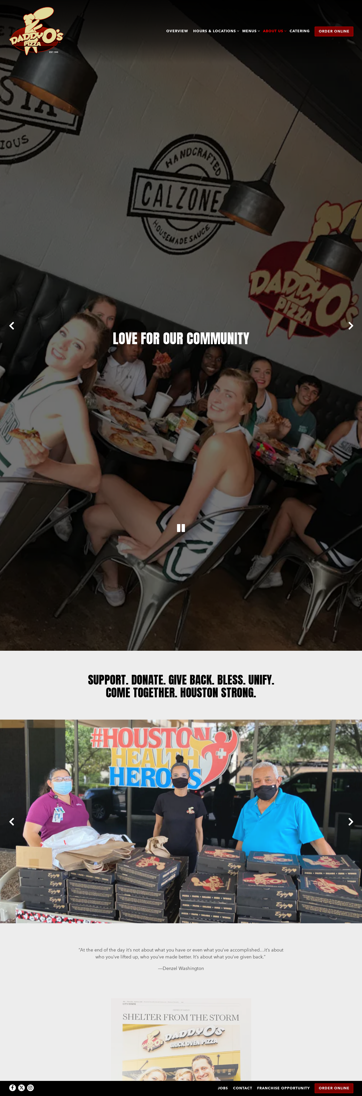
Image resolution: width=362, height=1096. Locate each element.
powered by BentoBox (181, 1089)
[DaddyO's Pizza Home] (36, 31)
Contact (242, 1075)
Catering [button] (300, 31)
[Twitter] (21, 1074)
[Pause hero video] (181, 448)
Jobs (223, 1075)
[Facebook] (12, 1074)
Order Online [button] (334, 31)
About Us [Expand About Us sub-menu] (274, 30)
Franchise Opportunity (283, 1075)
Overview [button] (177, 31)
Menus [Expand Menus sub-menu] (250, 30)
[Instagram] (30, 1074)
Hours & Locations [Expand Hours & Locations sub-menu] (215, 30)
